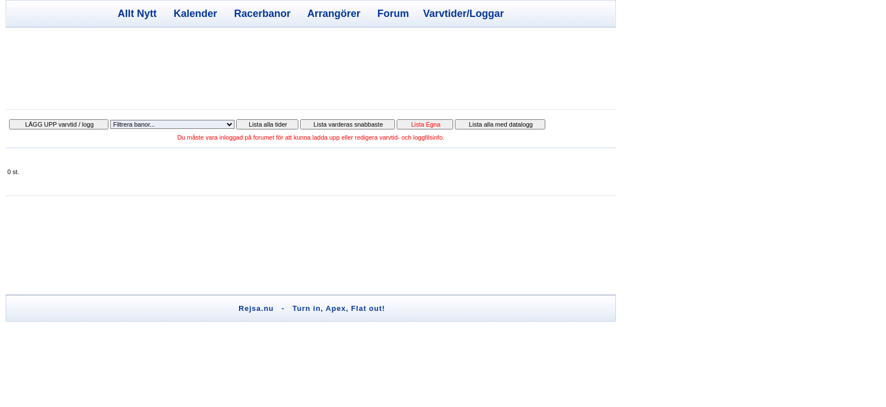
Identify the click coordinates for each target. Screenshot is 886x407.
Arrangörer (334, 13)
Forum (393, 13)
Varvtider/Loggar (463, 13)
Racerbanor (262, 13)
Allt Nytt (137, 13)
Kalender (195, 13)
